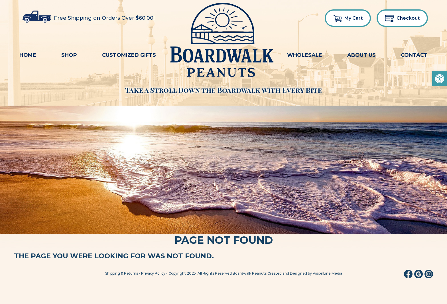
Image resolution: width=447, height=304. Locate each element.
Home (27, 55)
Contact (414, 55)
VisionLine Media (327, 273)
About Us (361, 55)
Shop (69, 55)
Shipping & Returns (121, 273)
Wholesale (304, 55)
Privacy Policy (153, 273)
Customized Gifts (129, 55)
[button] (439, 78)
